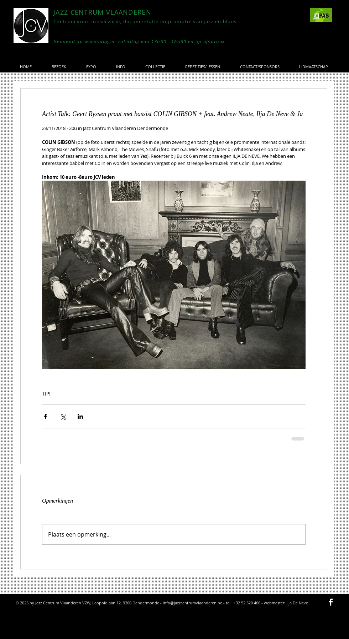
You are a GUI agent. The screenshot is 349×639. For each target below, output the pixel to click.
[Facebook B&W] (330, 602)
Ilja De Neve (297, 602)
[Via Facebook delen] (45, 416)
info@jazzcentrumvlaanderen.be (192, 602)
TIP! (46, 393)
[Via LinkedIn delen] (80, 416)
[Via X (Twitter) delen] (62, 416)
